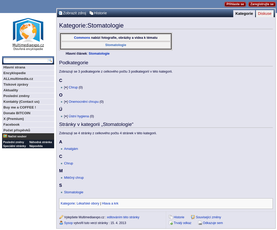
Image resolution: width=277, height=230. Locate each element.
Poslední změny (16, 96)
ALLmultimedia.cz (18, 79)
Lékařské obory (88, 203)
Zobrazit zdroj (74, 13)
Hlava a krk (110, 203)
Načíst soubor (17, 136)
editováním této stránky (123, 217)
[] (66, 87)
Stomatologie (115, 45)
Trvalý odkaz (182, 223)
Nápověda (36, 146)
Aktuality (10, 90)
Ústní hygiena (79, 116)
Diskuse (265, 13)
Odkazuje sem (213, 223)
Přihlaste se (235, 4)
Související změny (208, 217)
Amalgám (71, 149)
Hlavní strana (14, 67)
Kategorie (244, 13)
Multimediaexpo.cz (28, 33)
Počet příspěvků (16, 130)
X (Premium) (13, 119)
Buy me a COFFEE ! (19, 107)
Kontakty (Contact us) (21, 102)
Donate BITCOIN (16, 113)
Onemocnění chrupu (84, 102)
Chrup (73, 87)
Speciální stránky (14, 146)
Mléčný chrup (74, 178)
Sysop (68, 223)
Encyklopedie (14, 73)
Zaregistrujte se (262, 4)
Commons (82, 38)
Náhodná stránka (40, 142)
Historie (100, 13)
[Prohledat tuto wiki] (25, 60)
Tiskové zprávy (15, 84)
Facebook (11, 124)
